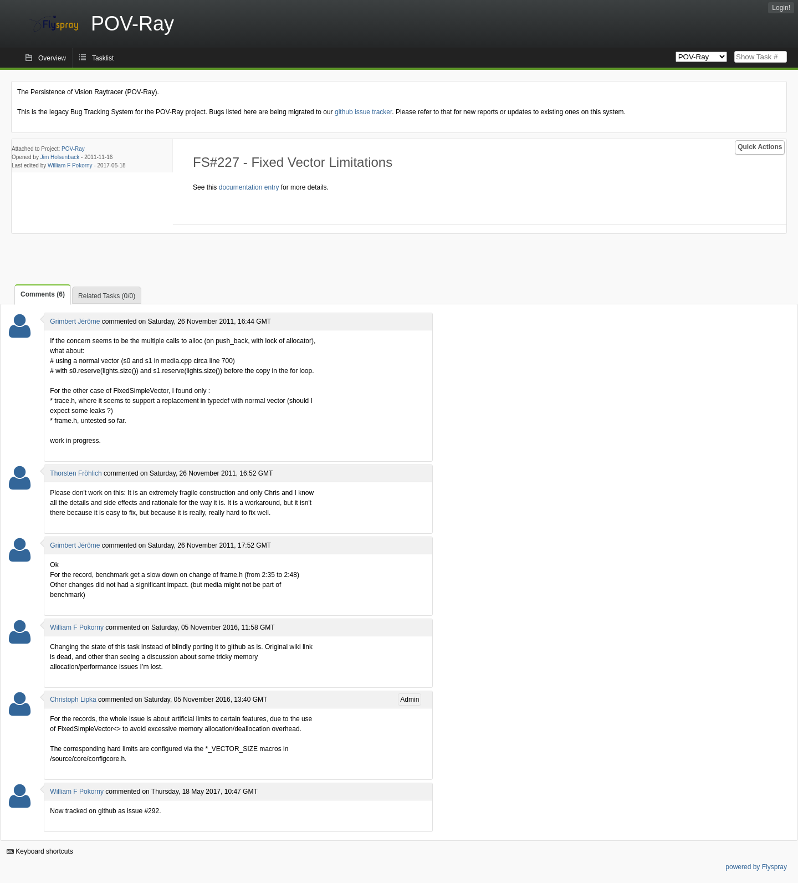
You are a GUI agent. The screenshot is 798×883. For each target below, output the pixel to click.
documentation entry (249, 187)
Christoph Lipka (73, 699)
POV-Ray (73, 149)
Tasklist (103, 58)
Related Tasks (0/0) (106, 296)
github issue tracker (363, 112)
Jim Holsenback (60, 157)
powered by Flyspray (756, 867)
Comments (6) (43, 294)
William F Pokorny (70, 165)
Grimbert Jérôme (75, 321)
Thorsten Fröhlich (75, 473)
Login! (781, 8)
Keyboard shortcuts (40, 851)
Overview (52, 58)
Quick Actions (760, 147)
